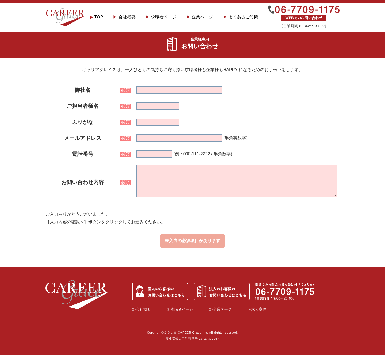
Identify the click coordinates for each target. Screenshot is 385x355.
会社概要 (124, 17)
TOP (96, 17)
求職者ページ (160, 17)
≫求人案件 (257, 309)
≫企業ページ (220, 309)
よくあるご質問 (240, 17)
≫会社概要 (141, 309)
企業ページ (199, 17)
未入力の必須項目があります (192, 240)
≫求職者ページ (180, 309)
